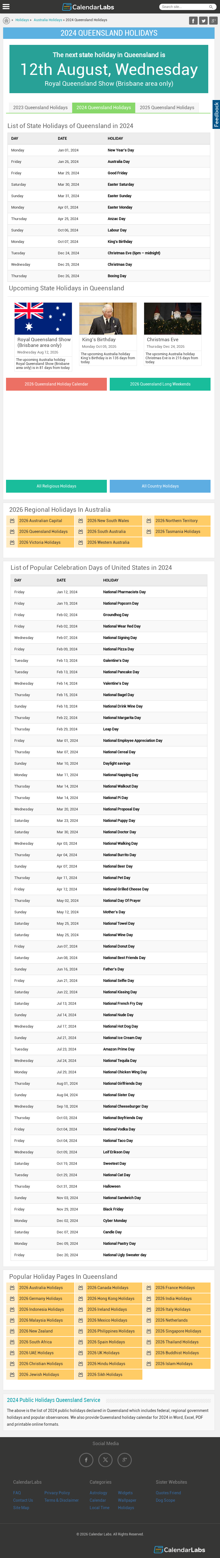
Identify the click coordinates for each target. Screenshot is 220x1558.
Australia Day (119, 161)
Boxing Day (117, 276)
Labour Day (117, 230)
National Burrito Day (119, 855)
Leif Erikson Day (116, 1152)
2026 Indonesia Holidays (41, 1309)
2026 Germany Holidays (40, 1298)
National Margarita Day (122, 718)
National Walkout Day (120, 786)
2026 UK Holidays (103, 1353)
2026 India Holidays (174, 1298)
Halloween (111, 1186)
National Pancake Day (121, 672)
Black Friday (113, 1209)
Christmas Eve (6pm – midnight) (134, 253)
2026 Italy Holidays (173, 1309)
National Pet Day (116, 878)
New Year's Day (121, 150)
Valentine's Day (116, 683)
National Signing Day (120, 638)
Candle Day (112, 1232)
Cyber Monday (115, 1221)
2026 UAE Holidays (36, 1353)
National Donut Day (119, 946)
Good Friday (117, 173)
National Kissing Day (120, 992)
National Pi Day (115, 798)
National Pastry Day (119, 1243)
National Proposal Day (121, 809)
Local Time (99, 1507)
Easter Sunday (119, 196)
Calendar (98, 1500)
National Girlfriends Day (122, 1083)
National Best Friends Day (124, 958)
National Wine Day (118, 935)
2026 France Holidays (175, 1287)
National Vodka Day (119, 1129)
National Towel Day (119, 923)
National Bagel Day (118, 695)
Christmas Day (120, 264)
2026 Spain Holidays (106, 1342)
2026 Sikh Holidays (104, 1374)
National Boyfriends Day (123, 1118)
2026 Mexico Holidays (107, 1320)
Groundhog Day (116, 615)
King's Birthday (120, 241)
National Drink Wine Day (123, 706)
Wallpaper (127, 1500)
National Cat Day (116, 1175)
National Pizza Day (118, 649)
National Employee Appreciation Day (132, 740)
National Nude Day (118, 1015)
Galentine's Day (116, 660)
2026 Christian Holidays (41, 1363)
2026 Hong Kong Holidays (110, 1298)
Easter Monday (120, 207)
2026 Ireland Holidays (107, 1309)
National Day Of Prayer (122, 900)
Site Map (21, 1507)
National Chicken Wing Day (125, 1072)
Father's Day (113, 969)
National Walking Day (120, 843)
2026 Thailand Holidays (177, 1342)
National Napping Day (120, 775)
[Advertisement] (108, 434)
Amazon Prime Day (119, 1049)
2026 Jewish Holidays (39, 1374)
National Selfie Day (118, 980)
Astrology (98, 1493)
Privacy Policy (57, 1493)
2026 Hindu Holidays (106, 1363)
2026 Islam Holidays (174, 1363)
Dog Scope (165, 1500)
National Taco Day (118, 1140)
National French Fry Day (123, 1003)
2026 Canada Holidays (107, 1287)
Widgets (125, 1493)
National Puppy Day (119, 820)
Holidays (22, 20)
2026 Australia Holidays (41, 1287)
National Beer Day (118, 866)
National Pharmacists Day (124, 592)
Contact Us (23, 1500)
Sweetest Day (114, 1163)
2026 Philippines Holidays (111, 1331)
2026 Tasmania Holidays (178, 531)
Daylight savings (116, 763)
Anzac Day (116, 219)
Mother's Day (114, 912)
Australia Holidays (48, 20)
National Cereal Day (119, 752)
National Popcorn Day (121, 603)
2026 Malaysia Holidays (41, 1320)
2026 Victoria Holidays (39, 542)
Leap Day (111, 729)
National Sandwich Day (122, 1198)
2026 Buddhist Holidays (177, 1353)
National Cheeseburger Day (125, 1106)
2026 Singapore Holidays (178, 1331)
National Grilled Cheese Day (126, 889)
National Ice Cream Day (122, 1038)
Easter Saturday (121, 184)
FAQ (17, 1493)
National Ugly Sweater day (124, 1255)
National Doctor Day (119, 832)
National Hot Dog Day (120, 1026)
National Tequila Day (120, 1060)
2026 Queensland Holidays (43, 531)
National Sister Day (119, 1095)
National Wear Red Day (122, 626)
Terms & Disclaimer (61, 1500)
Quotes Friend (168, 1493)
